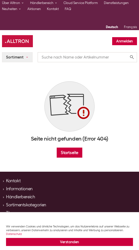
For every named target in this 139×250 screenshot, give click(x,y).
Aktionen (34, 9)
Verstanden (69, 242)
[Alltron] (17, 41)
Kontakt (53, 9)
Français (130, 27)
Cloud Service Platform (80, 3)
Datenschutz (14, 234)
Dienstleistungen (116, 3)
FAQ (68, 9)
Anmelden (124, 41)
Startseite (69, 152)
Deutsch (112, 27)
